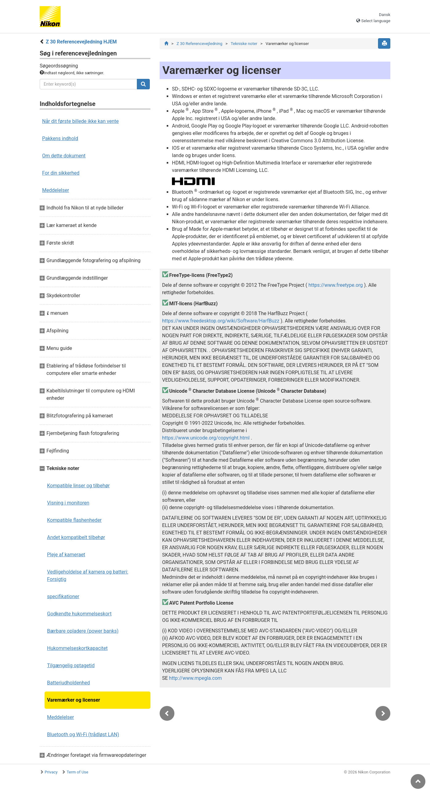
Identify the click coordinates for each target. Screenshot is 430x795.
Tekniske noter (244, 43)
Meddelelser (55, 190)
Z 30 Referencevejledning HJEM (81, 42)
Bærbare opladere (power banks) (82, 631)
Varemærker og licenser (73, 700)
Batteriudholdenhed (68, 683)
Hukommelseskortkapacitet (77, 648)
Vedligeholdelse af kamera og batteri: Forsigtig (87, 575)
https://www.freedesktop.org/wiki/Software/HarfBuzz (220, 321)
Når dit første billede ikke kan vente (80, 121)
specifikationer (63, 596)
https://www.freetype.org (336, 285)
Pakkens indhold (60, 138)
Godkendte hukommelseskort (79, 614)
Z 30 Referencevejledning (199, 43)
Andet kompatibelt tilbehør (76, 537)
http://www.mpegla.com (195, 678)
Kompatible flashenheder (74, 520)
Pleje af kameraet (66, 555)
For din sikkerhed (60, 173)
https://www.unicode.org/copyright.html (205, 438)
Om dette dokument (64, 156)
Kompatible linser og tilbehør (78, 486)
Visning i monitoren (68, 503)
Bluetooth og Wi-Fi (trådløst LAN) (83, 734)
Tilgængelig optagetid (71, 665)
